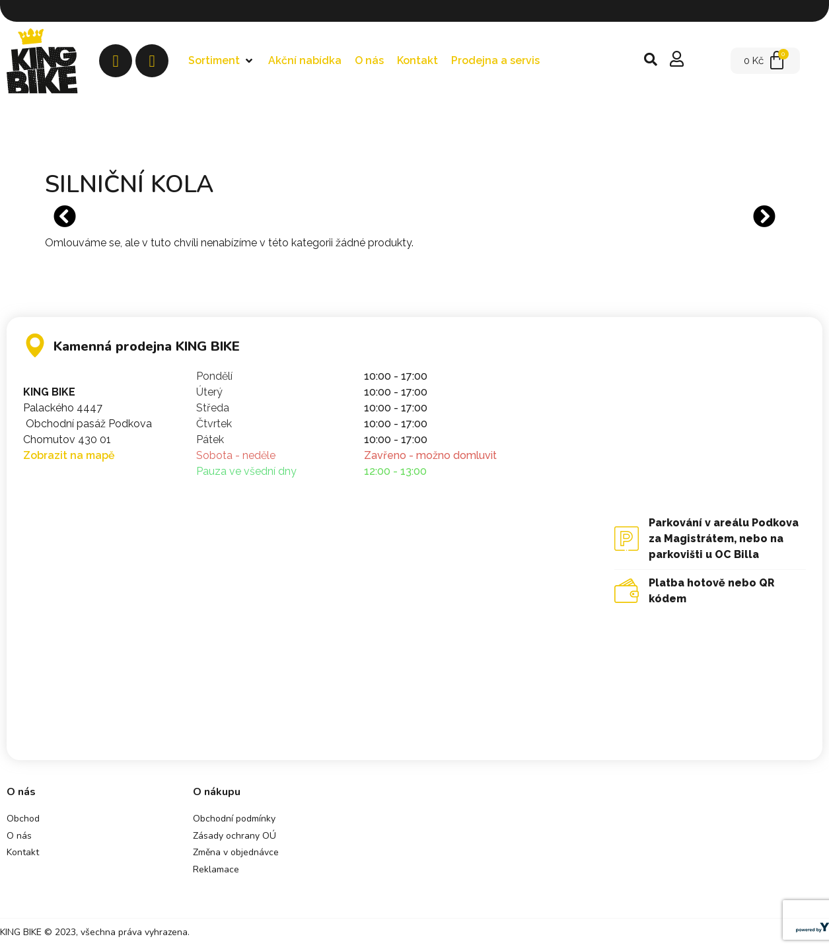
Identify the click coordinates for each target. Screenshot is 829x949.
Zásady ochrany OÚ (234, 835)
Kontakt (23, 852)
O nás (19, 835)
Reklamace (216, 869)
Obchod (23, 818)
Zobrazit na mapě (69, 455)
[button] (222, 61)
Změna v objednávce (236, 852)
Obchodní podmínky (234, 818)
